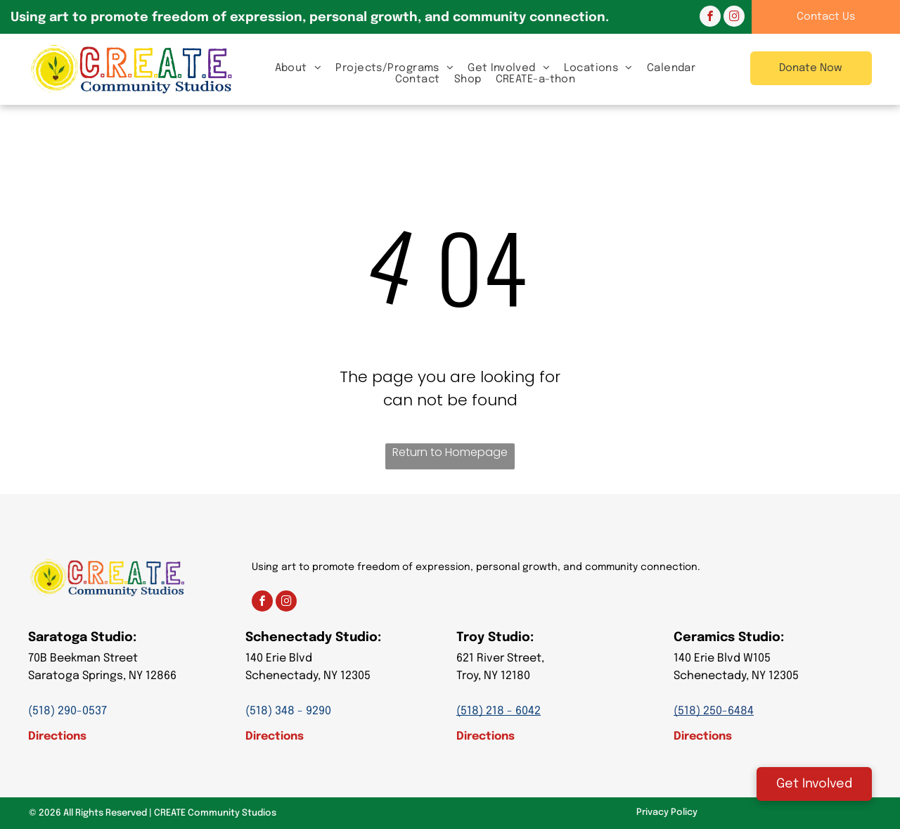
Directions (57, 736)
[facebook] (710, 18)
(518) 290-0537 (67, 711)
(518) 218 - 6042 (498, 711)
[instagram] (734, 18)
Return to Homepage (450, 452)
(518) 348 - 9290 (288, 711)
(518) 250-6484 (714, 711)
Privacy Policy (667, 812)
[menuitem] (298, 68)
